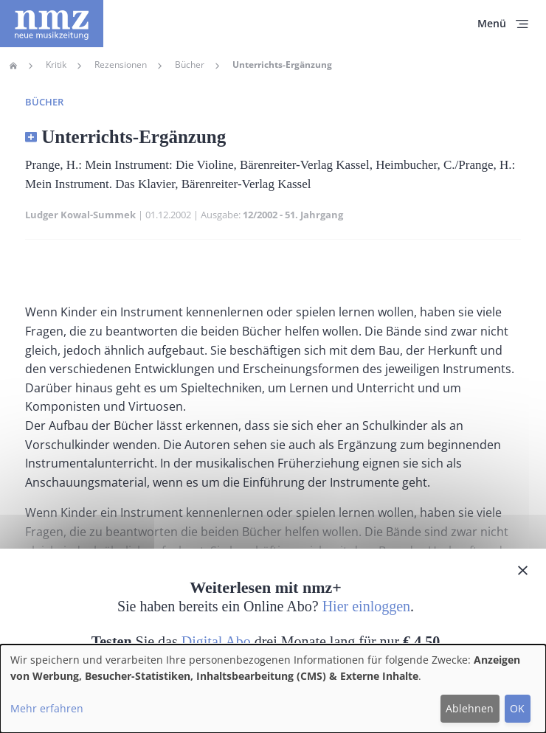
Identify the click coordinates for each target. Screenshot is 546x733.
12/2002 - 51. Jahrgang (293, 214)
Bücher (189, 65)
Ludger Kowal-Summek (80, 214)
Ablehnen (470, 708)
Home (13, 65)
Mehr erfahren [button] (46, 708)
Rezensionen (120, 65)
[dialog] (273, 689)
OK (517, 708)
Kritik (56, 65)
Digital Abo (216, 641)
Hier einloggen (366, 606)
